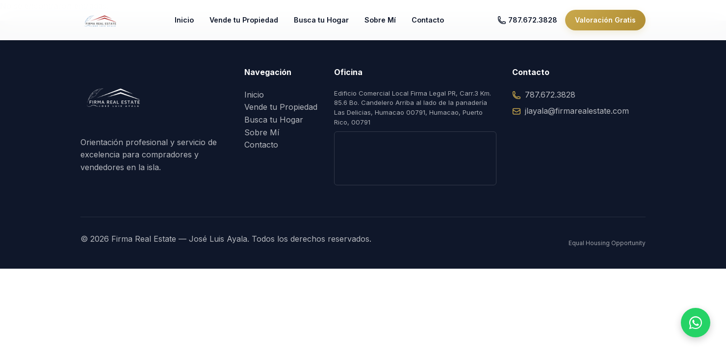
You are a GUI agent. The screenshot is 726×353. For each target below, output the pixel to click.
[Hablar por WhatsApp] (695, 322)
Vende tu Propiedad (253, 24)
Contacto (437, 24)
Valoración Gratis (605, 24)
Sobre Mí (389, 24)
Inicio (193, 24)
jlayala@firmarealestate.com (570, 111)
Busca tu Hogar (330, 24)
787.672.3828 (527, 24)
